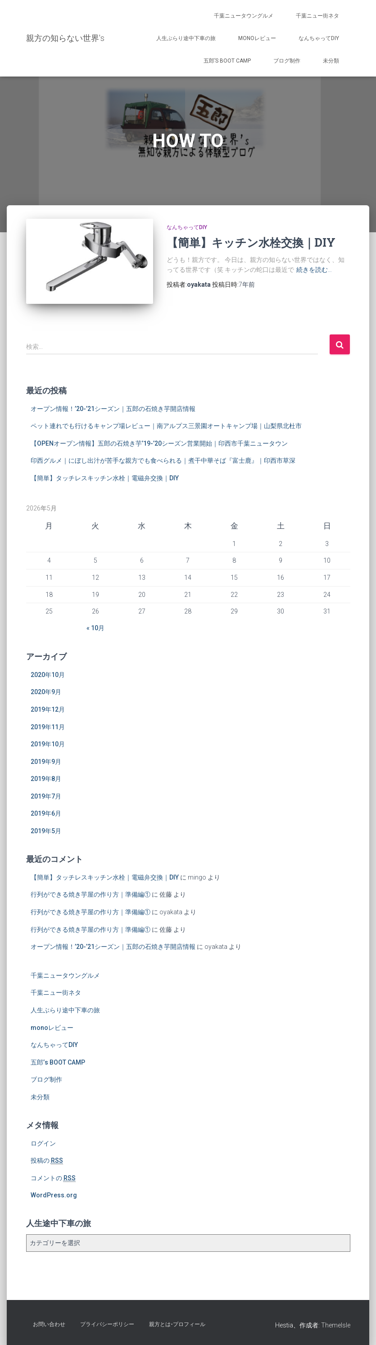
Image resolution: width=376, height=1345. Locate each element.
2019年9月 (46, 761)
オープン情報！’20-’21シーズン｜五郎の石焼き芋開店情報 (113, 408)
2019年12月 (48, 709)
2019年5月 (46, 831)
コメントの (53, 1178)
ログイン (43, 1143)
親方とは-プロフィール (177, 1324)
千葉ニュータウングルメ (243, 16)
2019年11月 (48, 727)
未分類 (331, 61)
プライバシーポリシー (107, 1324)
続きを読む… (314, 269)
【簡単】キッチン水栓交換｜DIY (251, 242)
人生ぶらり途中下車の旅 (186, 38)
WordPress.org (54, 1195)
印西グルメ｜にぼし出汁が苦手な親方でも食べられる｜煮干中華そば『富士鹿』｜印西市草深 (163, 460)
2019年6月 (46, 813)
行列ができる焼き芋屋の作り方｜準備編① (90, 894)
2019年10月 (48, 744)
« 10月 (95, 628)
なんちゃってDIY (319, 38)
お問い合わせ (49, 1324)
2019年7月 (46, 796)
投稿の (47, 1160)
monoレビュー (257, 38)
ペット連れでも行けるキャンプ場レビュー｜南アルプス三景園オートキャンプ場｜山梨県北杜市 (166, 425)
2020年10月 (48, 674)
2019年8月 (46, 778)
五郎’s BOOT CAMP (227, 61)
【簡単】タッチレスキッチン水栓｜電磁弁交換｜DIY (105, 478)
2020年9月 (46, 691)
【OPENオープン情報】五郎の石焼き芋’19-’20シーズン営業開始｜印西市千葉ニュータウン (159, 443)
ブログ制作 (286, 61)
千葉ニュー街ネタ (317, 16)
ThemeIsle (335, 1325)
